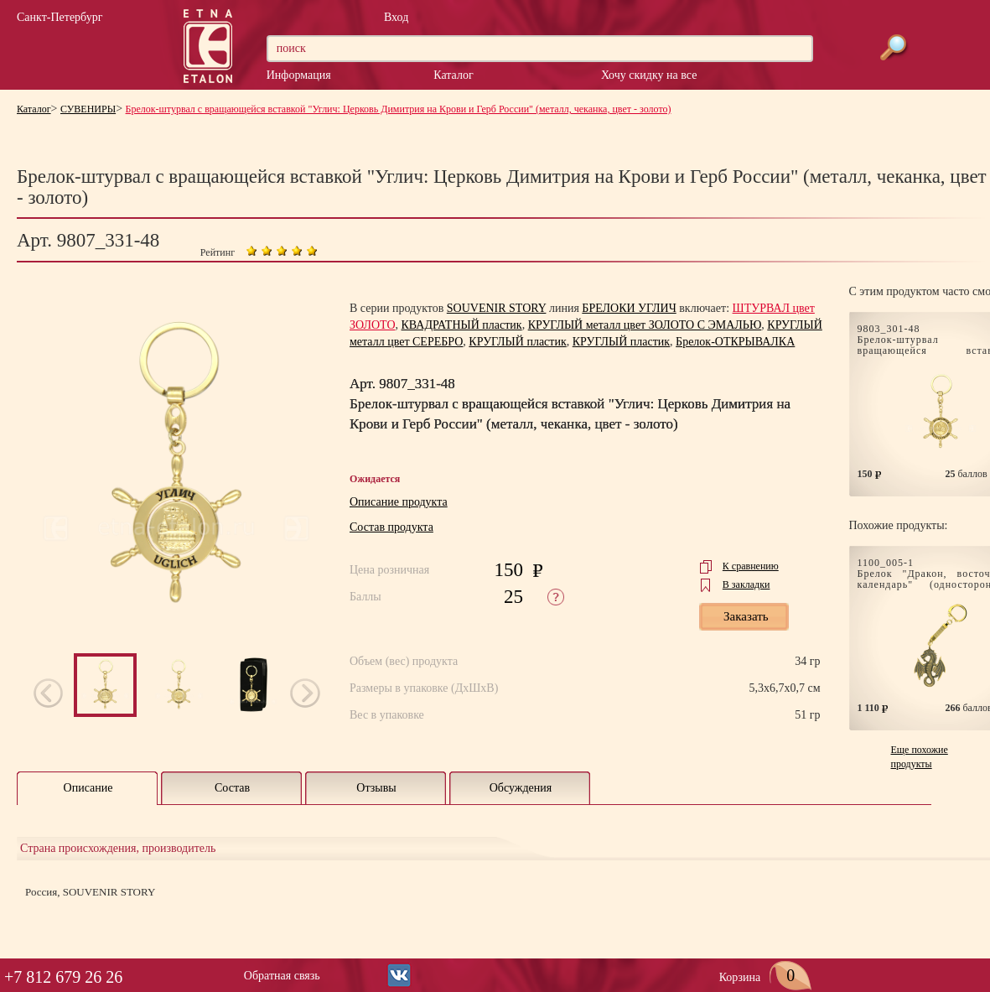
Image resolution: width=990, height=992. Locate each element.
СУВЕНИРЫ (88, 109)
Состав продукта (391, 527)
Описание (88, 788)
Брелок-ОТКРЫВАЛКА (735, 341)
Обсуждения (521, 788)
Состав (232, 788)
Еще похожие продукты (919, 757)
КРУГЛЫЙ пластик (517, 341)
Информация (299, 75)
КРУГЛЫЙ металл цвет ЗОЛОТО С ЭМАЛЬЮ (645, 325)
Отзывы (376, 788)
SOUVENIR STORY (497, 308)
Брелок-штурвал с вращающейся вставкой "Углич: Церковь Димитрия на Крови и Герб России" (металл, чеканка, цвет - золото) (398, 109)
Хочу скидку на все (649, 75)
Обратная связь (282, 975)
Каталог (453, 75)
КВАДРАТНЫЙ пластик (462, 325)
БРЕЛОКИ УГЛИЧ (629, 308)
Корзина (765, 977)
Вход (396, 17)
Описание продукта (399, 502)
